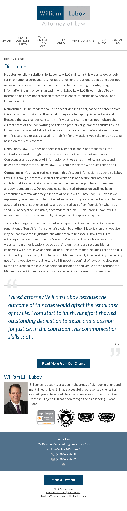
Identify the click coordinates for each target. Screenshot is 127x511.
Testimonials (83, 41)
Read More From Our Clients (63, 363)
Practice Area (61, 41)
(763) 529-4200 (66, 454)
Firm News (102, 41)
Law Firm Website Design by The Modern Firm (63, 496)
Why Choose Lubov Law (42, 41)
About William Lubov (22, 41)
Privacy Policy (74, 492)
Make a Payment (63, 480)
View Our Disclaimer (56, 492)
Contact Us (118, 41)
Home (6, 41)
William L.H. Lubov (23, 377)
